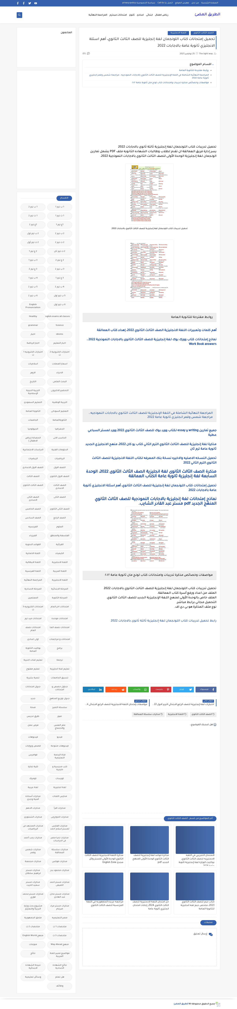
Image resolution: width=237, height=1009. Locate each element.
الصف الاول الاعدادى (33, 468)
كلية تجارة (33, 767)
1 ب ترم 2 (33, 207)
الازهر (33, 373)
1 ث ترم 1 (59, 216)
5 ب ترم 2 (33, 287)
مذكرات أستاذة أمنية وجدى (33, 798)
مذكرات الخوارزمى (60, 817)
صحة (33, 707)
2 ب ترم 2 (59, 234)
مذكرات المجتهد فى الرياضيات (33, 827)
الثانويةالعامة (60, 420)
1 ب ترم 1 (59, 207)
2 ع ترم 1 (33, 251)
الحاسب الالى (59, 438)
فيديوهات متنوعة (60, 746)
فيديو (59, 737)
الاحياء (59, 373)
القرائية (60, 545)
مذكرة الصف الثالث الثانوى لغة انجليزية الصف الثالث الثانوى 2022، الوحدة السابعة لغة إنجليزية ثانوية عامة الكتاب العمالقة (151, 474)
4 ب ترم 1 (33, 278)
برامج (59, 648)
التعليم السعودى (33, 402)
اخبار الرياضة (33, 343)
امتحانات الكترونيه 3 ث (33, 608)
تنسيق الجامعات (59, 678)
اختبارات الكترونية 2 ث (59, 353)
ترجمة (59, 660)
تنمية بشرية (32, 678)
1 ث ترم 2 (33, 216)
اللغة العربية (59, 571)
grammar (33, 325)
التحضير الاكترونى (60, 391)
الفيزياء (33, 536)
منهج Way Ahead (60, 944)
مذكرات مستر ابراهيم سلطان (33, 872)
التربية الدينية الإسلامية (33, 392)
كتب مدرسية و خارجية (59, 768)
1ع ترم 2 (33, 225)
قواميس (33, 755)
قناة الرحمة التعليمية (60, 756)
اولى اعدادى (33, 639)
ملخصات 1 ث (59, 927)
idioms (59, 334)
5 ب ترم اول (60, 296)
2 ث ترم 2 (59, 242)
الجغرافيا (59, 429)
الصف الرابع (60, 518)
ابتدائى (149, 15)
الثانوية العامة (33, 411)
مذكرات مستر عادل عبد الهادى (59, 895)
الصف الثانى (60, 497)
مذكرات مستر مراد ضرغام (59, 907)
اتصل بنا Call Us (165, 3)
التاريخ (33, 382)
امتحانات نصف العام (33, 629)
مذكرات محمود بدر (59, 870)
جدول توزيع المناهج (60, 699)
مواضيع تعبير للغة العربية (60, 955)
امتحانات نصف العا (59, 628)
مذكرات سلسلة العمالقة (148, 714)
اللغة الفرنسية (33, 571)
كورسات (60, 779)
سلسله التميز (59, 707)
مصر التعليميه (59, 918)
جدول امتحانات (33, 687)
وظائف (59, 986)
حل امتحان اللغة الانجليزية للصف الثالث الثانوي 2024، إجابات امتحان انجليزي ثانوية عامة (151, 905)
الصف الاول (60, 468)
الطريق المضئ (207, 15)
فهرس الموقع (182, 3)
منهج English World (33, 936)
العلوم (59, 527)
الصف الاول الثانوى (59, 476)
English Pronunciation (33, 306)
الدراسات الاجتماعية (33, 450)
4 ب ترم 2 (59, 287)
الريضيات (33, 459)
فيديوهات (33, 737)
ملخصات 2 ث (33, 927)
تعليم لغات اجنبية (33, 660)
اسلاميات (33, 364)
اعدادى (140, 15)
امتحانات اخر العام (60, 607)
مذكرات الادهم (33, 808)
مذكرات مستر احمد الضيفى (59, 884)
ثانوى (132, 15)
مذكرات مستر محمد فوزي (33, 895)
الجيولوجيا (33, 429)
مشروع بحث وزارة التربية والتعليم (33, 907)
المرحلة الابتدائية (59, 589)
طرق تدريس (33, 716)
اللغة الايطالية (33, 562)
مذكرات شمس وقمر (33, 851)
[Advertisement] (149, 116)
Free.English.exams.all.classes (58, 316)
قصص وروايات (33, 746)
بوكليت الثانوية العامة (33, 650)
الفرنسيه (33, 527)
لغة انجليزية (59, 787)
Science (60, 325)
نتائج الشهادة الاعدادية (60, 967)
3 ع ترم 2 (33, 269)
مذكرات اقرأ (60, 808)
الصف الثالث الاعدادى (59, 487)
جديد (33, 699)
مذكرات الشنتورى (33, 817)
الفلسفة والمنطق (59, 536)
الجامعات (33, 420)
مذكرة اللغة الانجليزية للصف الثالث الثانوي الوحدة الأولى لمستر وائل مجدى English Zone (104, 859)
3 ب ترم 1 (33, 260)
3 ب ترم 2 (59, 269)
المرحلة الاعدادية (32, 589)
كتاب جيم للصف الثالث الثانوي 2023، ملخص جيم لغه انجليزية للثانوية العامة (197, 905)
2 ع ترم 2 (60, 260)
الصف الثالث (33, 476)
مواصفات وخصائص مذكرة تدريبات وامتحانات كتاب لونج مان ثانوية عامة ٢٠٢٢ (170, 83)
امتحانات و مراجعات (59, 639)
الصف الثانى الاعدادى (33, 499)
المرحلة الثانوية (59, 598)
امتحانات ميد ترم (33, 619)
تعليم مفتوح (33, 669)
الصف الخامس (33, 509)
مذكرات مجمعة (33, 862)
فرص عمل (33, 725)
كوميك (32, 779)
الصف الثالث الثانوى (203, 33)
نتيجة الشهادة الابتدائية (33, 967)
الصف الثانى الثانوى (59, 509)
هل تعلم (59, 977)
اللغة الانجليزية (178, 33)
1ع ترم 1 (59, 225)
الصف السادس (33, 518)
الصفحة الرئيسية (209, 3)
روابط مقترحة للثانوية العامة (193, 70)
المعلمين (33, 598)
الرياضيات (60, 459)
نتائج (33, 953)
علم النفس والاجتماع (60, 727)
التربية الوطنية (59, 402)
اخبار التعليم (59, 343)
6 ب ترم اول (60, 305)
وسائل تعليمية (33, 977)
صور (59, 716)
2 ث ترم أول (33, 242)
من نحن (195, 3)
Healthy (33, 316)
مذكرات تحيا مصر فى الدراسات (60, 839)
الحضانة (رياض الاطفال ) (33, 439)
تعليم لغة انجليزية (59, 669)
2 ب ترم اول (33, 234)
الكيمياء (60, 553)
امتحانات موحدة (59, 619)
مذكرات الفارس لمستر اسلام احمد (59, 827)
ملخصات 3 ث (59, 936)
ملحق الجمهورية (33, 918)
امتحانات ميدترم (118, 15)
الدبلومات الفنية (59, 450)
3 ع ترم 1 (60, 278)
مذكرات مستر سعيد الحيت (33, 884)
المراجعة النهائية (98, 15)
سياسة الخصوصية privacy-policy (138, 3)
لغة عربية (33, 787)
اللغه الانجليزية (60, 580)
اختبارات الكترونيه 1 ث (33, 353)
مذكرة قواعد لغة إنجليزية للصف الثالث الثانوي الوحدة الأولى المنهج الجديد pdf (151, 859)
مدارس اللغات (59, 796)
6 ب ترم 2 (33, 296)
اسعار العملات (59, 364)
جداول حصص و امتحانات (60, 688)
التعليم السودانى (59, 411)
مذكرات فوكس (59, 862)
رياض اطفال (161, 15)
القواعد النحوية (33, 545)
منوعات (33, 944)
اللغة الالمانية (33, 553)
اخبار (33, 334)
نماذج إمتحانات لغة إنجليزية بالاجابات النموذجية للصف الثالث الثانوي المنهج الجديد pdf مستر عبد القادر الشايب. (155, 501)
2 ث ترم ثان (59, 251)
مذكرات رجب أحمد (33, 838)
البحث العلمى (60, 382)
